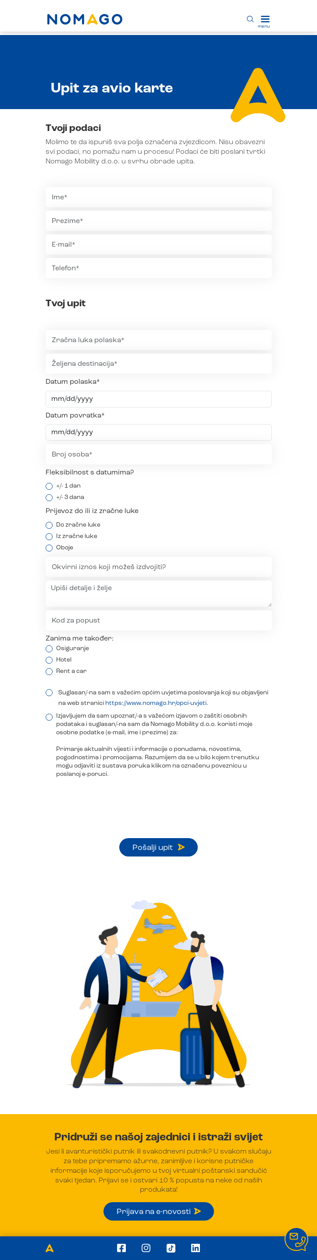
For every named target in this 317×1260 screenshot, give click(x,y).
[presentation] (112, 800)
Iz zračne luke (76, 536)
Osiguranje (72, 648)
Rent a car (71, 671)
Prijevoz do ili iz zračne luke (92, 511)
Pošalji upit (158, 848)
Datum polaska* (73, 382)
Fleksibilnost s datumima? (90, 472)
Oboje (64, 548)
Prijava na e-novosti (159, 1212)
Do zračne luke (78, 525)
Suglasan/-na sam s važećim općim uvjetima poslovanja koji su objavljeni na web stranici (163, 698)
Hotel (63, 660)
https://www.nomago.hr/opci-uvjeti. (156, 703)
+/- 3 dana (70, 497)
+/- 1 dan (68, 486)
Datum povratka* (75, 415)
